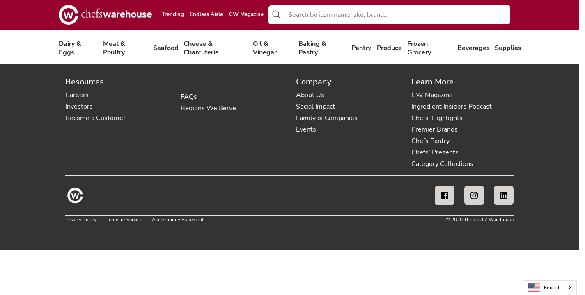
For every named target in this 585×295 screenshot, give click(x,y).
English (544, 288)
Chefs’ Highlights (437, 118)
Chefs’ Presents (435, 152)
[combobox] (397, 14)
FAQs (189, 96)
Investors (79, 106)
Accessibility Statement (178, 219)
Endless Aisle (206, 14)
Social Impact (315, 106)
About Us (310, 95)
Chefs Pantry (430, 141)
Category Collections (442, 164)
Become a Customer (95, 118)
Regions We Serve (208, 108)
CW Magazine (246, 14)
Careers (77, 95)
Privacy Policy (80, 219)
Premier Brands (434, 129)
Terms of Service (124, 219)
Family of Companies (327, 118)
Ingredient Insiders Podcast (451, 106)
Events (306, 129)
